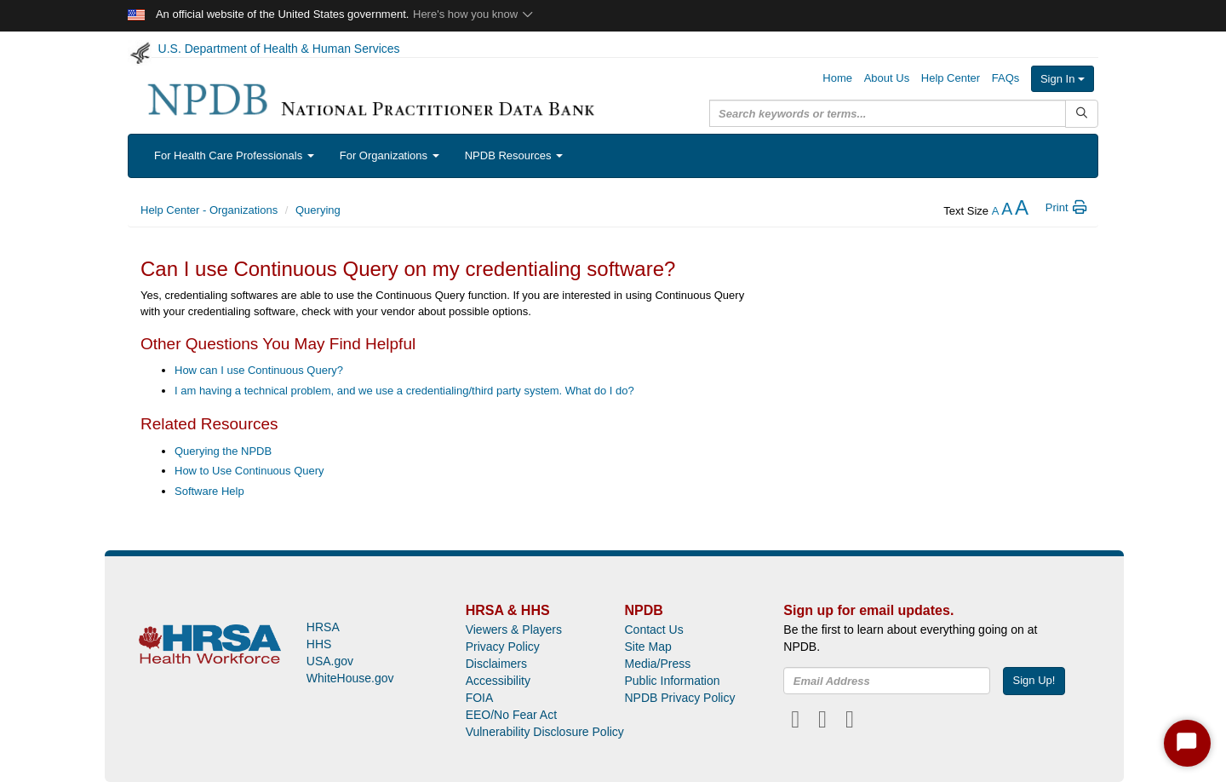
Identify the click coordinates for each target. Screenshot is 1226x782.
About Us (886, 78)
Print (1067, 207)
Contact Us (653, 629)
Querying (318, 210)
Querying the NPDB (223, 451)
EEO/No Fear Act (511, 715)
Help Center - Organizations (209, 210)
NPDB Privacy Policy (679, 697)
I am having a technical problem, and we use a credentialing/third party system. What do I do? (404, 390)
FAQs (1006, 78)
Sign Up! (1034, 680)
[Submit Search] (1081, 114)
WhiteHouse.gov (350, 678)
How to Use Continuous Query (249, 470)
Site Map (647, 646)
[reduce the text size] (996, 210)
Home (837, 78)
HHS (319, 644)
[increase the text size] (1021, 210)
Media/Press (657, 663)
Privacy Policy (503, 646)
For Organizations (389, 155)
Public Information (671, 680)
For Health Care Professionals (234, 155)
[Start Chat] (1187, 743)
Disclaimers (496, 663)
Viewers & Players (514, 629)
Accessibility (498, 680)
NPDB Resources (514, 155)
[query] (887, 113)
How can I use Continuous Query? (259, 370)
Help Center (950, 78)
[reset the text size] (1006, 210)
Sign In (1062, 78)
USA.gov (329, 661)
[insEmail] (886, 680)
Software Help (209, 491)
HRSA (323, 627)
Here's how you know (474, 14)
